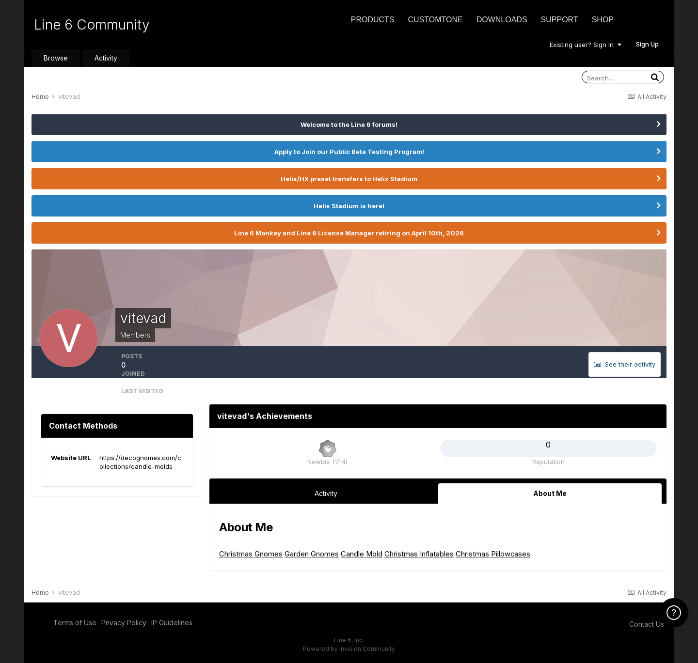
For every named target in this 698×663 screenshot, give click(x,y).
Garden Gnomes (312, 554)
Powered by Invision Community (349, 648)
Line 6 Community (92, 24)
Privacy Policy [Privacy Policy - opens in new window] (123, 622)
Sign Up (647, 44)
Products (373, 19)
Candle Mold (361, 554)
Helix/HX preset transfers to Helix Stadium (349, 179)
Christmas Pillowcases (493, 554)
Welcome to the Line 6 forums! (349, 124)
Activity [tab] (326, 493)
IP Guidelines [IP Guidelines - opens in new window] (171, 622)
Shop (603, 19)
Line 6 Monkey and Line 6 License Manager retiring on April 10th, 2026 (349, 233)
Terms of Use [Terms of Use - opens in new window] (74, 622)
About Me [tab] (550, 493)
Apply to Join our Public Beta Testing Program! (349, 151)
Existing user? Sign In (585, 44)
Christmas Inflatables (419, 554)
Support (559, 19)
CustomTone (435, 19)
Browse (56, 58)
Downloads (501, 19)
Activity (106, 58)
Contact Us (646, 624)
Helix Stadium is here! (349, 206)
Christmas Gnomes (251, 554)
